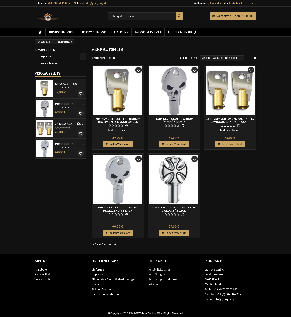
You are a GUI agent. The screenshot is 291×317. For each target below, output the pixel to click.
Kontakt (213, 261)
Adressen (154, 284)
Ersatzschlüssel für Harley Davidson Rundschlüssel (69, 84)
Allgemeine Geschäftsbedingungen (114, 279)
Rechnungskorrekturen (163, 279)
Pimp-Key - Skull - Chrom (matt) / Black (69, 103)
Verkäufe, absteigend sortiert (222, 58)
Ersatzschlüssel (93, 32)
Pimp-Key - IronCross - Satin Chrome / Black (174, 209)
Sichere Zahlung (102, 289)
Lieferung (98, 269)
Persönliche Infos (159, 269)
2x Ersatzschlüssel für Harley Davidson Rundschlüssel (69, 123)
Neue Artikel (42, 274)
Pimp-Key (44, 56)
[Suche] (145, 16)
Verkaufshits (48, 73)
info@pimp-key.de (96, 3)
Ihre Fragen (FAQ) (182, 32)
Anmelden (216, 3)
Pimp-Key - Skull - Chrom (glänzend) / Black (69, 144)
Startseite (45, 50)
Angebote (41, 269)
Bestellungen (156, 274)
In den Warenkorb (117, 144)
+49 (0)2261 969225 (59, 3)
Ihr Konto (157, 261)
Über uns (121, 32)
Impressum (99, 274)
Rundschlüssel (61, 32)
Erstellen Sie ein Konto (242, 3)
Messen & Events (148, 32)
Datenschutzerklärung (106, 294)
